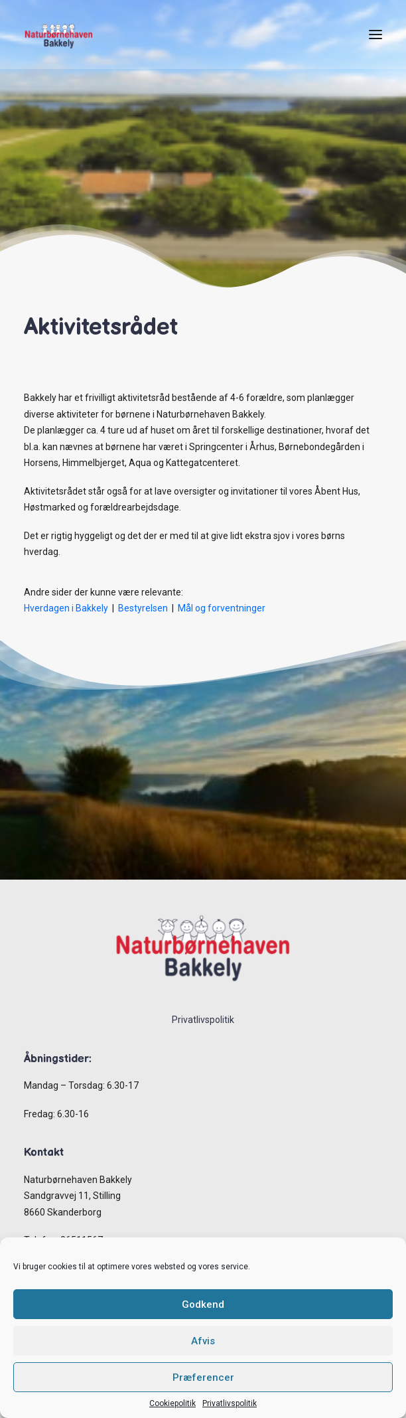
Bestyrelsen (144, 608)
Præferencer (203, 1377)
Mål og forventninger (221, 608)
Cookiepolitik (172, 1403)
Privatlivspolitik (229, 1403)
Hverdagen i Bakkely (66, 608)
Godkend (203, 1304)
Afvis (203, 1341)
